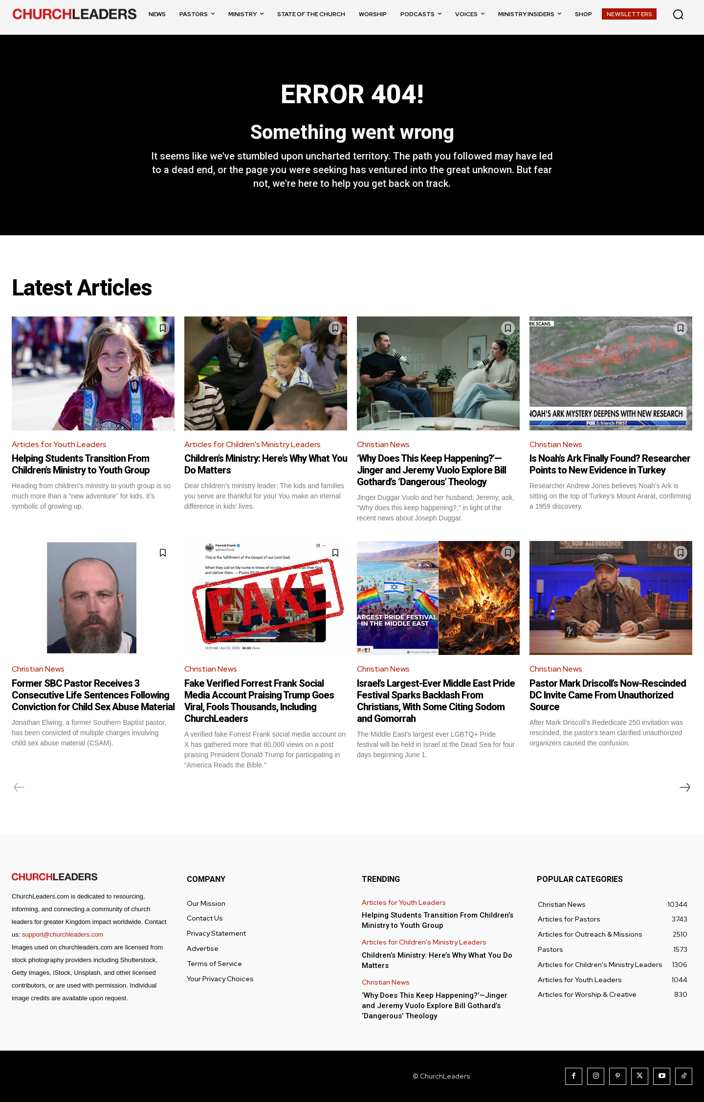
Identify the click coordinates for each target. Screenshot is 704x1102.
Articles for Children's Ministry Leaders (252, 444)
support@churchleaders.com (62, 934)
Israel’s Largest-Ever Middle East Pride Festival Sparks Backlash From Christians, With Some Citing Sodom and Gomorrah (436, 700)
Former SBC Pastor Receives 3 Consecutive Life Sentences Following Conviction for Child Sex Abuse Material (93, 695)
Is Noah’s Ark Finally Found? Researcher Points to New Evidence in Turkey (609, 464)
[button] (678, 14)
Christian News (383, 444)
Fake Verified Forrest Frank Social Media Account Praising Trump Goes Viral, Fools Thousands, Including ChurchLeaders (259, 700)
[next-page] (684, 787)
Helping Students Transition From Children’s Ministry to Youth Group (81, 464)
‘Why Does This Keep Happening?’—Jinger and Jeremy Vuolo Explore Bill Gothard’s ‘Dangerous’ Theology (431, 470)
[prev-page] (19, 787)
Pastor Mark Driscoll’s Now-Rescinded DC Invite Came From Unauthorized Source (607, 695)
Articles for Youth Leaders (59, 444)
